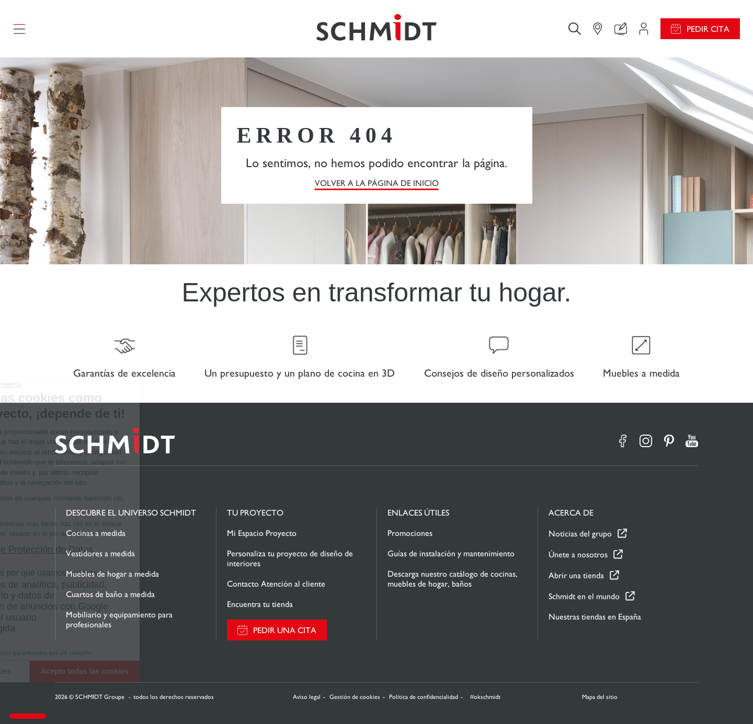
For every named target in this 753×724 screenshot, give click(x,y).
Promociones (409, 533)
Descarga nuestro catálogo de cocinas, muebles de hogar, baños (452, 579)
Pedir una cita (284, 630)
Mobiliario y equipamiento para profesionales (119, 619)
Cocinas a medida (96, 533)
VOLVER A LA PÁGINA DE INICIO (377, 183)
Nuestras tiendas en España (595, 617)
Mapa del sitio (600, 696)
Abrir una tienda (576, 575)
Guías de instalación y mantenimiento (451, 553)
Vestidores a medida (100, 553)
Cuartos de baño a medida (110, 594)
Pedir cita (708, 29)
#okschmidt (484, 696)
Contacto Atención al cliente (276, 584)
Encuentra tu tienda (260, 604)
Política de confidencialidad (423, 696)
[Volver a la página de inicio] (376, 28)
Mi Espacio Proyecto (261, 533)
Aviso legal (307, 696)
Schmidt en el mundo (584, 596)
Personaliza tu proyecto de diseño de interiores (290, 558)
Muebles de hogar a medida (112, 574)
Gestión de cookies (354, 696)
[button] (27, 716)
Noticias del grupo (580, 534)
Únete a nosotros (578, 554)
